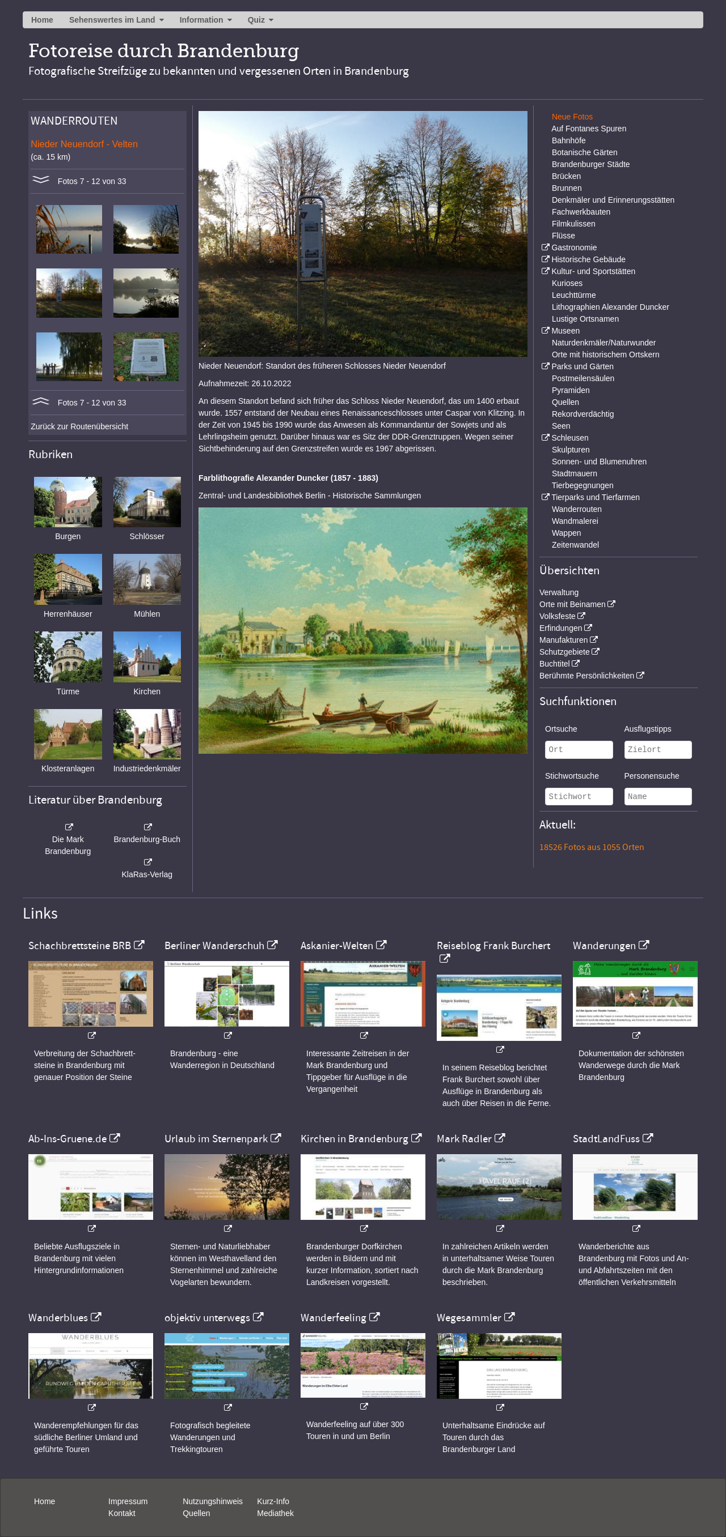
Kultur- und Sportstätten (593, 271)
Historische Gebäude (588, 259)
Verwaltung (559, 592)
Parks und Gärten (582, 366)
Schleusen (569, 437)
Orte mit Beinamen (572, 604)
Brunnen (567, 188)
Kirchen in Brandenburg (354, 1139)
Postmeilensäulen (583, 378)
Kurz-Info (273, 1501)
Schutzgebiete (564, 651)
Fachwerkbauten (581, 211)
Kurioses (567, 283)
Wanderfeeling (333, 1318)
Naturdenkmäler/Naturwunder (604, 342)
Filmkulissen (574, 223)
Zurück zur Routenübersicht (79, 426)
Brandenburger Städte (591, 164)
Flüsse (563, 235)
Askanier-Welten (337, 946)
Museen (565, 330)
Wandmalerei (575, 521)
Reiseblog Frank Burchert (493, 946)
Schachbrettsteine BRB (79, 946)
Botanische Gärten (585, 152)
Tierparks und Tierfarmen (595, 497)
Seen (561, 425)
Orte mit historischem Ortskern (606, 354)
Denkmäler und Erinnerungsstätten (613, 199)
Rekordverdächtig (583, 414)
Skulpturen (571, 449)
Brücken (566, 176)
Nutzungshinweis (213, 1501)
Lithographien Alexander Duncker (610, 306)
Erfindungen (561, 628)
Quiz (256, 19)
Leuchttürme (574, 295)
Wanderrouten (577, 509)
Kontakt (121, 1513)
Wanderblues (58, 1318)
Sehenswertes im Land (112, 19)
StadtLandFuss (606, 1139)
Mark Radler (464, 1139)
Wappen (566, 532)
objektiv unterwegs (207, 1318)
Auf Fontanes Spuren (588, 128)
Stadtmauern (574, 473)
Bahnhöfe (569, 140)
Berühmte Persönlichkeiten (586, 675)
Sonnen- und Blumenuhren (599, 461)
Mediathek (275, 1513)
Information (201, 19)
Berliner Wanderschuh (214, 946)
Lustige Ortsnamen (585, 318)
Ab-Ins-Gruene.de (67, 1139)
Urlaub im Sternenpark (216, 1139)
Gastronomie (574, 247)
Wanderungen (604, 946)
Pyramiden (571, 390)
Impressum (127, 1501)
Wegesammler (469, 1318)
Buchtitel (554, 663)
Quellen (565, 402)
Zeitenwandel (575, 544)
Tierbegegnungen (583, 485)
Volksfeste (557, 616)
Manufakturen (563, 639)
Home (42, 19)
